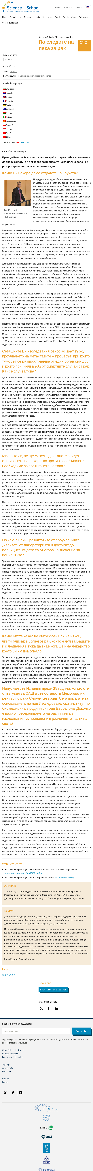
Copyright (6, 1064)
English (7, 97)
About (74, 17)
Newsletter (68, 7)
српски (7, 129)
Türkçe (7, 137)
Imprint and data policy (12, 1057)
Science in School (46, 37)
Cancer (16, 75)
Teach (57, 17)
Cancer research (27, 75)
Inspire (37, 17)
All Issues (28, 17)
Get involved (84, 17)
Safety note (7, 1067)
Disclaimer (6, 1071)
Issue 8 (68, 37)
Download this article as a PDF (53, 989)
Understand (48, 17)
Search (79, 7)
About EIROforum (10, 1053)
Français (8, 101)
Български (9, 88)
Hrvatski (8, 92)
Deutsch (8, 105)
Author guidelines (10, 22)
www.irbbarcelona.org (64, 877)
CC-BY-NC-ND (8, 975)
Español (7, 133)
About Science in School (13, 1050)
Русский (8, 125)
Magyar (7, 112)
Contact (56, 7)
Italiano (7, 117)
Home (5, 17)
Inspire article (84, 42)
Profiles (13, 71)
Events (66, 17)
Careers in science (43, 75)
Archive (5, 1078)
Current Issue (16, 17)
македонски (9, 121)
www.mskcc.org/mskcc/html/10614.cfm (23, 873)
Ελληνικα (8, 108)
